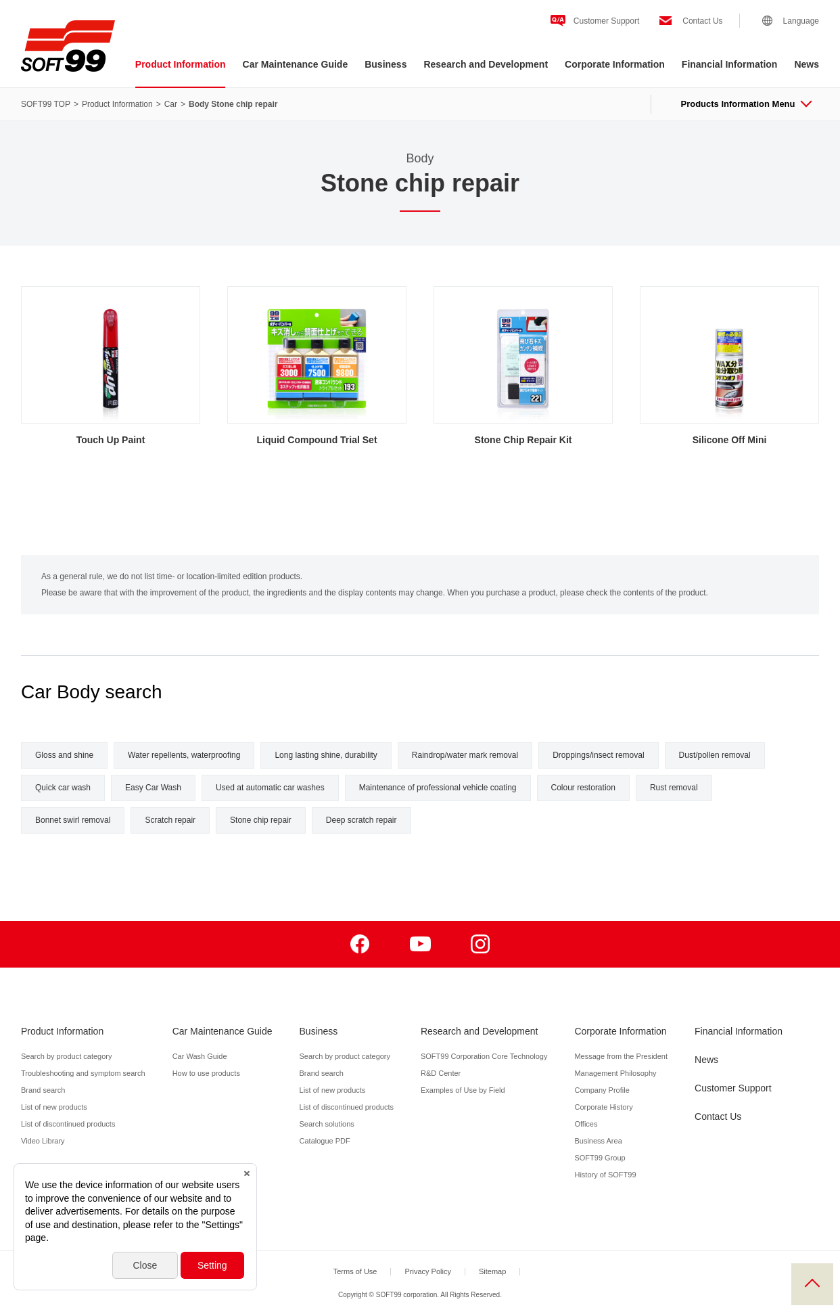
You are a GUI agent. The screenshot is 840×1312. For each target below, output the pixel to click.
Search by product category (66, 1056)
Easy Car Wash (153, 787)
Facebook (360, 944)
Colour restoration (583, 787)
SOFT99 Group (599, 1158)
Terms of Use (355, 1271)
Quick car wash (63, 787)
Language (801, 21)
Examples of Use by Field (463, 1090)
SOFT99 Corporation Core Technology (484, 1056)
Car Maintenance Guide (295, 64)
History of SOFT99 (605, 1175)
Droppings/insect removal (598, 755)
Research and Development (485, 64)
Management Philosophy (615, 1073)
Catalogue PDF (325, 1141)
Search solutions (327, 1124)
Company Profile (601, 1090)
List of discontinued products (68, 1124)
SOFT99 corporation (68, 46)
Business (385, 64)
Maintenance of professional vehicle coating (438, 787)
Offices (585, 1124)
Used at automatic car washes (270, 787)
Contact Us (702, 21)
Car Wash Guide (199, 1056)
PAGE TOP (812, 1284)
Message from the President (621, 1056)
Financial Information (730, 64)
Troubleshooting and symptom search (83, 1073)
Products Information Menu (745, 103)
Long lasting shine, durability (326, 755)
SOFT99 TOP (45, 104)
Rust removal (674, 787)
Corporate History (603, 1107)
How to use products (206, 1073)
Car (170, 104)
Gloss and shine (64, 755)
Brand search (43, 1090)
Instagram (480, 944)
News (806, 64)
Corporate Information (615, 64)
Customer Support (606, 21)
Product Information (180, 64)
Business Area (598, 1141)
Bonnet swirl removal (72, 820)
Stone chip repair (260, 820)
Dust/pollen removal (715, 755)
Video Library (43, 1141)
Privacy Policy (427, 1271)
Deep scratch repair (361, 820)
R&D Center (441, 1073)
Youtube (420, 944)
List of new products (54, 1107)
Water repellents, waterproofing (184, 755)
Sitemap (492, 1271)
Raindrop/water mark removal (465, 755)
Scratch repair (170, 820)
